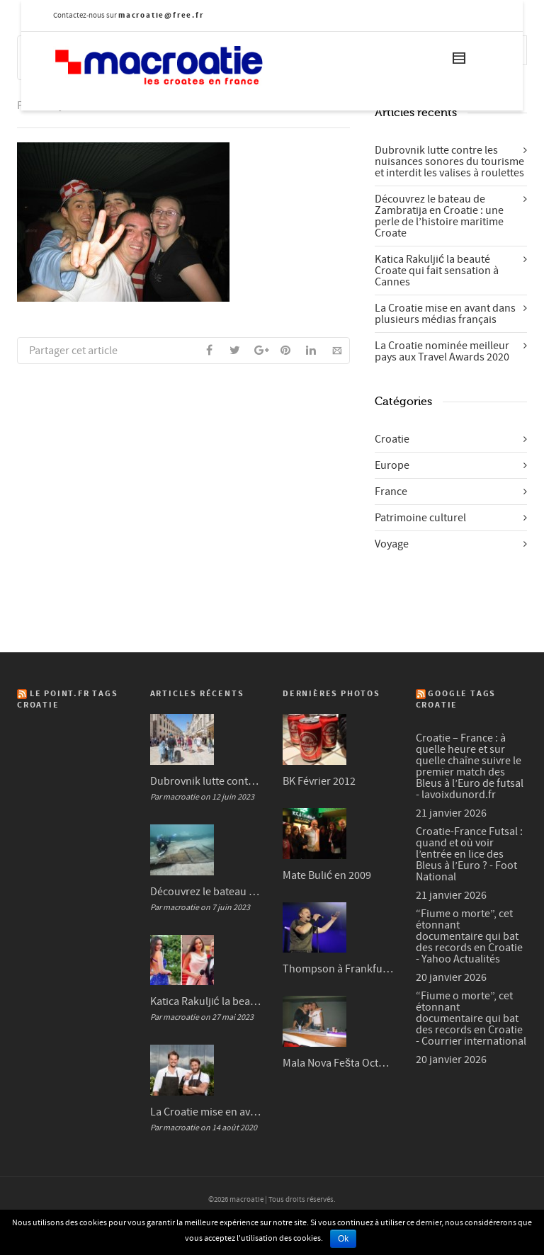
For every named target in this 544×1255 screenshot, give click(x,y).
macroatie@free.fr (161, 15)
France (391, 491)
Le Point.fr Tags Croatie (67, 699)
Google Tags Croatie (456, 699)
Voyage (392, 544)
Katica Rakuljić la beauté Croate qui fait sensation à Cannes (437, 270)
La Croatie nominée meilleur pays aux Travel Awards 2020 (442, 351)
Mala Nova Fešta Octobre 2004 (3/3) (339, 1063)
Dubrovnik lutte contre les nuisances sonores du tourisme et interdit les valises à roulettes (449, 161)
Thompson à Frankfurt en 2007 (339, 969)
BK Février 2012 (319, 781)
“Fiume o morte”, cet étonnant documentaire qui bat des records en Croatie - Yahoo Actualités (469, 936)
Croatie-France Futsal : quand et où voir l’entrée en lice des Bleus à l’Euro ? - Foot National (469, 854)
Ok (343, 1239)
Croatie (392, 439)
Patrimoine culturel (420, 518)
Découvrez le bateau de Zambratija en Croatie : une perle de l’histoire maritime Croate (439, 216)
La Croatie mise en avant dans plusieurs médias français (445, 313)
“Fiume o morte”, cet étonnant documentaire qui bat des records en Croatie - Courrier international (471, 1018)
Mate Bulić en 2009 (327, 875)
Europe (392, 465)
